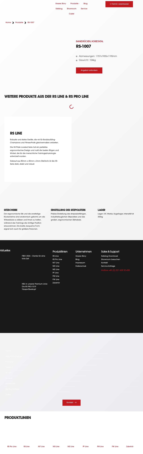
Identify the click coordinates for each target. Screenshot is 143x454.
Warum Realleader (14, 356)
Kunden (9, 373)
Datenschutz (81, 266)
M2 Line (56, 269)
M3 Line (56, 266)
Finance (9, 367)
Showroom (71, 9)
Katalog (59, 9)
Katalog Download (109, 256)
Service (84, 9)
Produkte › (74, 4)
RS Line (56, 256)
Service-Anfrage (108, 266)
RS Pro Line (57, 259)
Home (8, 351)
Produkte (9, 362)
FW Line (56, 279)
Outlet (71, 14)
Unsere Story (60, 4)
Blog (85, 4)
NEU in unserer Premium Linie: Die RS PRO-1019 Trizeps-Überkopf (35, 286)
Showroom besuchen (110, 259)
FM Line (56, 276)
